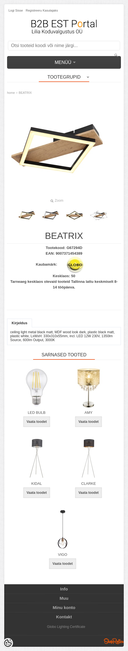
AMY (89, 412)
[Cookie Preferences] (8, 643)
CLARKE (88, 483)
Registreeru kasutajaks (42, 10)
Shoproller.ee (114, 641)
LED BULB (37, 412)
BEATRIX (25, 92)
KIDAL (36, 483)
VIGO (62, 554)
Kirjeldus (19, 323)
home (11, 92)
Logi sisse (15, 10)
